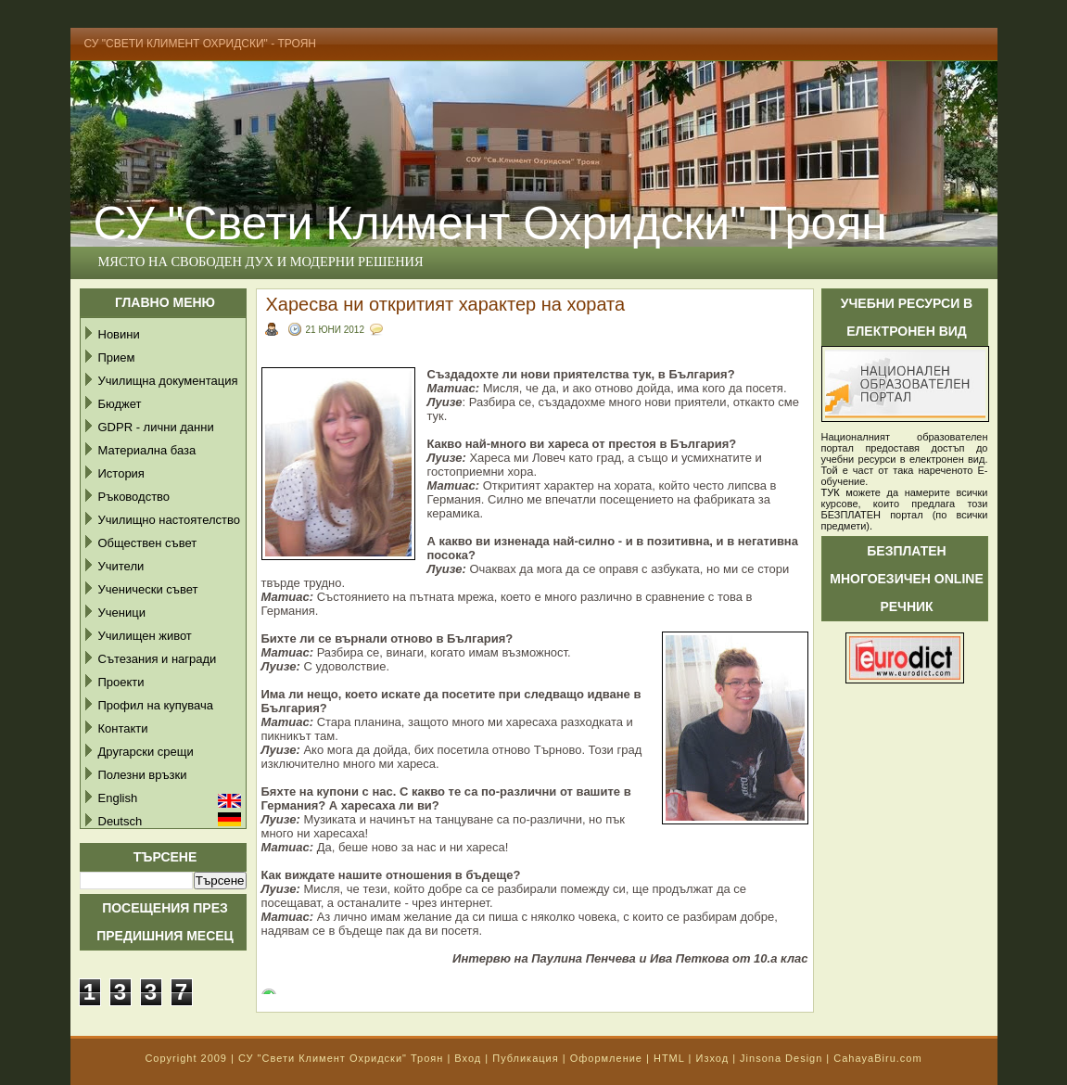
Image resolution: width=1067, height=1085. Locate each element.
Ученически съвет (148, 589)
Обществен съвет (147, 543)
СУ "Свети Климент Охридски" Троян (490, 223)
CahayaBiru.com (877, 1058)
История (121, 473)
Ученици (122, 612)
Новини (119, 334)
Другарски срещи (146, 752)
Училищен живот (145, 636)
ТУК (830, 492)
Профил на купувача (156, 705)
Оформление (606, 1058)
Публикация (525, 1058)
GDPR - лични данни (156, 427)
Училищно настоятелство (169, 520)
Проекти (121, 682)
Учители (121, 566)
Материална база (147, 450)
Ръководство (134, 497)
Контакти (123, 728)
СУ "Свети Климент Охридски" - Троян (200, 43)
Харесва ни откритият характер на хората (446, 304)
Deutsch (120, 821)
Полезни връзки (142, 775)
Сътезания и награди (157, 659)
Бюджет (120, 404)
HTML (669, 1058)
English (118, 798)
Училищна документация (168, 381)
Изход (712, 1058)
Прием (116, 357)
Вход (467, 1058)
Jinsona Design (781, 1058)
